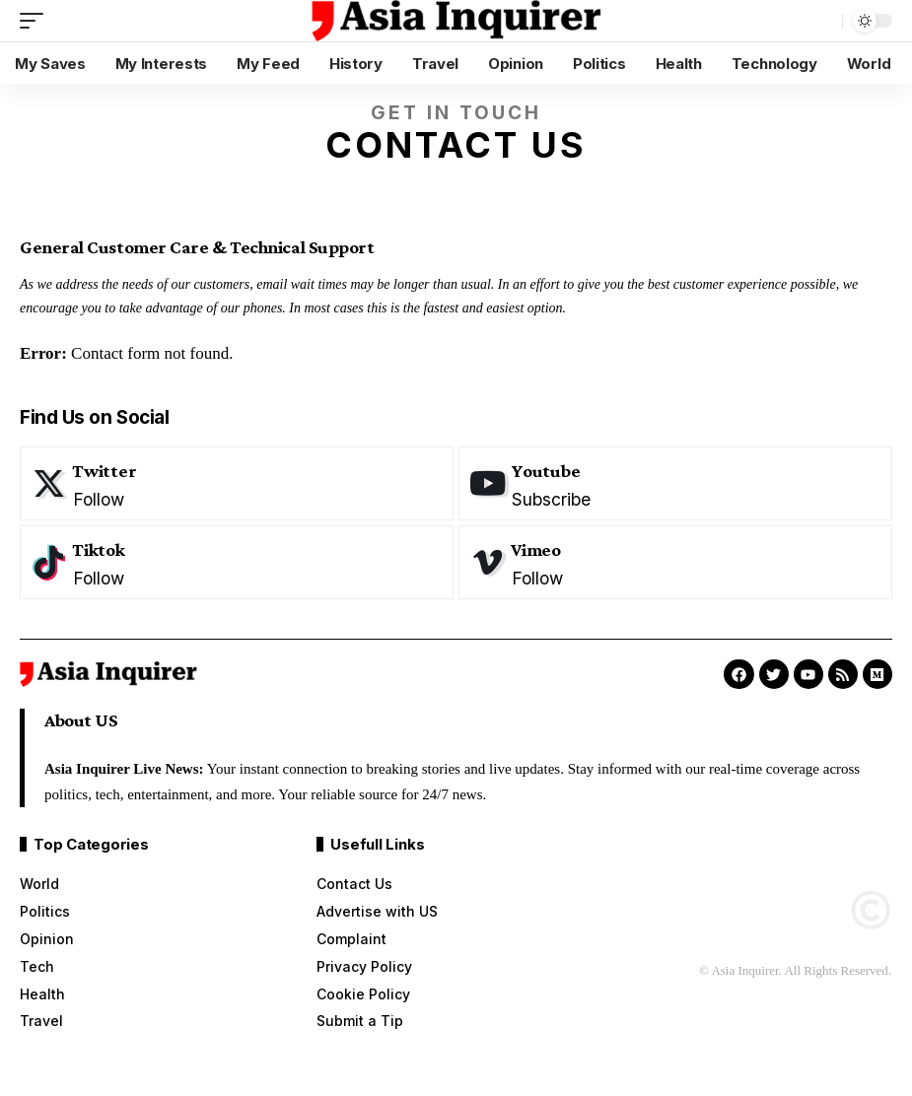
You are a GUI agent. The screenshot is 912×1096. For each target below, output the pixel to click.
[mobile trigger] (36, 21)
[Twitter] (237, 483)
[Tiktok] (237, 562)
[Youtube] (675, 483)
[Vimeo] (675, 562)
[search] (822, 21)
